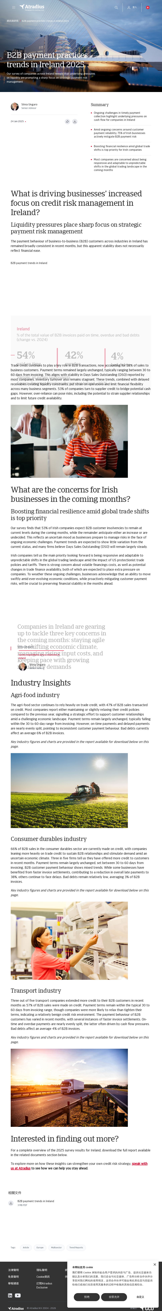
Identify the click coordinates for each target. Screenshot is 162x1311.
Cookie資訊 (43, 1277)
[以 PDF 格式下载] (74, 121)
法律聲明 (13, 1270)
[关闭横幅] (155, 1265)
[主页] (63, 7)
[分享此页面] (67, 121)
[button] (13, 7)
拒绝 (87, 1297)
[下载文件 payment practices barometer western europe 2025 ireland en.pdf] (11, 1203)
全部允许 (114, 1297)
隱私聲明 (41, 1270)
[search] (116, 8)
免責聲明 (13, 1277)
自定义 (140, 1297)
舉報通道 (13, 1283)
